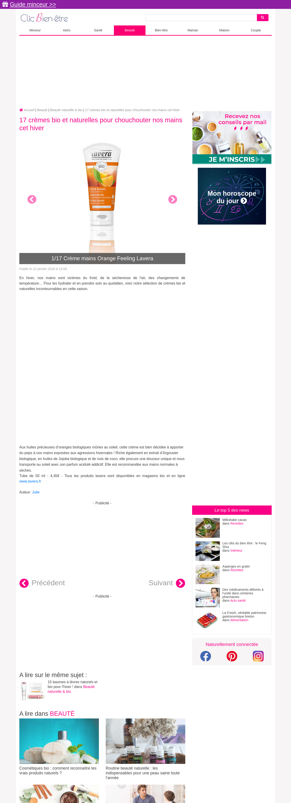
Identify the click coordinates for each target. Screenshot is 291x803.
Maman (193, 30)
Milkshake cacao (234, 520)
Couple (256, 30)
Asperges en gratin (236, 566)
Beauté (130, 30)
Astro (66, 30)
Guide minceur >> (33, 4)
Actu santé (238, 600)
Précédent (42, 583)
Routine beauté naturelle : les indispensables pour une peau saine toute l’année (145, 749)
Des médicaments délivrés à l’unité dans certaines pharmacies (242, 593)
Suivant (167, 583)
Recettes (237, 523)
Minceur (35, 30)
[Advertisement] (145, 72)
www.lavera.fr (30, 481)
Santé (98, 30)
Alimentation (239, 620)
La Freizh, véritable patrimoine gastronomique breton (244, 614)
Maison (224, 30)
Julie (36, 492)
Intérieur (237, 550)
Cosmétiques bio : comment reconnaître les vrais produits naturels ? (59, 746)
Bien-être (161, 30)
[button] (31, 199)
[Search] (262, 17)
